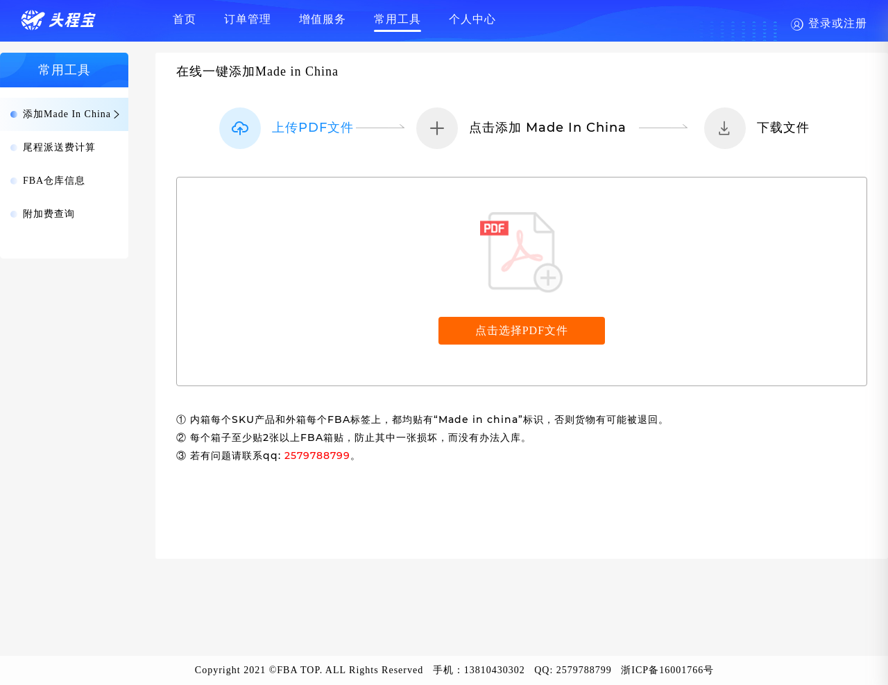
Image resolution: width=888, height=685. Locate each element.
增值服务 (322, 19)
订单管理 (247, 19)
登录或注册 (837, 23)
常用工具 (397, 19)
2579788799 (584, 670)
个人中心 (472, 19)
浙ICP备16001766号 (667, 670)
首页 (184, 19)
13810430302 (494, 670)
